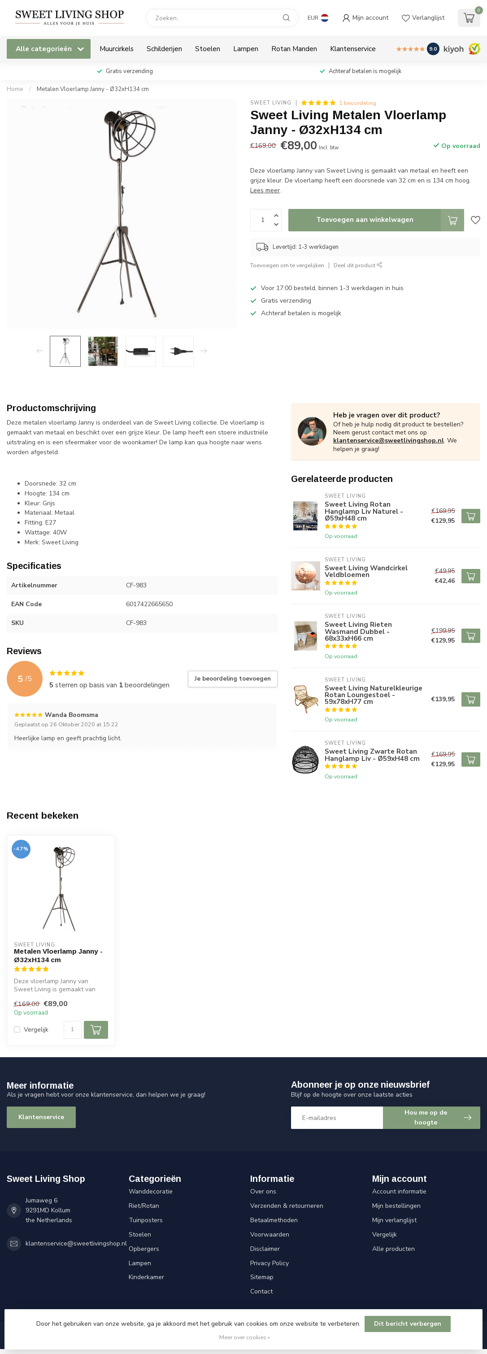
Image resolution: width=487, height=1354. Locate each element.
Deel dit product (358, 265)
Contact (261, 1291)
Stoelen (207, 48)
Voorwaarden (269, 1234)
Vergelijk (36, 1029)
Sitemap (262, 1277)
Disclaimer (265, 1249)
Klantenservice (353, 48)
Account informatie (399, 1191)
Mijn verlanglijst (394, 1220)
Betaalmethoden (274, 1220)
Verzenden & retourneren (286, 1206)
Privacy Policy (269, 1263)
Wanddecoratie (151, 1191)
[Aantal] (73, 1030)
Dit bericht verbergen (407, 1323)
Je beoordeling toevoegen (233, 679)
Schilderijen (164, 48)
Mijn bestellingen (396, 1206)
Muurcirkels (117, 48)
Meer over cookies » (244, 1337)
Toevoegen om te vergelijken (287, 265)
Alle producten (393, 1249)
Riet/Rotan (144, 1206)
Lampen (245, 48)
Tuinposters (146, 1220)
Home (15, 89)
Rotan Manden (294, 48)
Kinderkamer (146, 1277)
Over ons (263, 1191)
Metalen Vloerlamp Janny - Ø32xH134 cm (93, 89)
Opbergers (144, 1249)
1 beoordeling (357, 103)
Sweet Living (270, 102)
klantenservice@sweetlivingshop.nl (388, 440)
